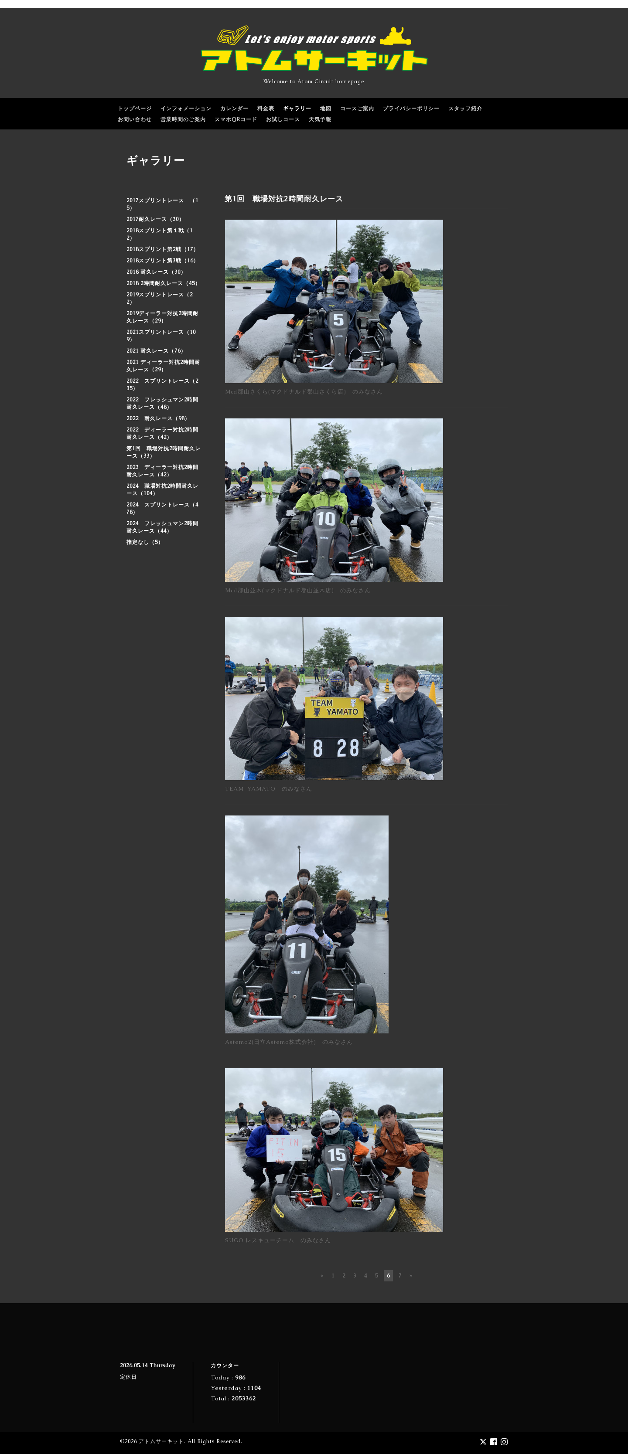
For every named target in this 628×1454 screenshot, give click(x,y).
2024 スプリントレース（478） (162, 508)
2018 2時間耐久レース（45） (163, 283)
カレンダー (234, 108)
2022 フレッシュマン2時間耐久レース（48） (162, 403)
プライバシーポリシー (411, 108)
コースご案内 (357, 108)
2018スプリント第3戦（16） (162, 260)
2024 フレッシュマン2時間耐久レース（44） (162, 527)
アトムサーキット (161, 1441)
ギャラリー (297, 108)
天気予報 (320, 119)
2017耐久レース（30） (155, 219)
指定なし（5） (145, 542)
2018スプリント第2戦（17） (162, 249)
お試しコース (283, 119)
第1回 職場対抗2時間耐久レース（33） (163, 452)
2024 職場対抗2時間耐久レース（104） (162, 489)
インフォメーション (186, 108)
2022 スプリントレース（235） (162, 384)
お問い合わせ (135, 119)
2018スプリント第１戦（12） (159, 234)
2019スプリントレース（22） (159, 298)
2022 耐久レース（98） (158, 418)
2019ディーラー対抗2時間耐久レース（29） (162, 317)
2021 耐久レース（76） (156, 350)
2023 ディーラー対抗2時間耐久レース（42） (162, 471)
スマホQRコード (236, 119)
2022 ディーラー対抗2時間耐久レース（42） (162, 433)
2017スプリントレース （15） (162, 204)
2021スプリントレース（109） (161, 336)
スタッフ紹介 (465, 108)
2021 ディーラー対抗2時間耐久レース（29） (163, 366)
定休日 (128, 1376)
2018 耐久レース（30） (156, 271)
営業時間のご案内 (183, 119)
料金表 (265, 108)
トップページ (135, 108)
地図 (325, 108)
